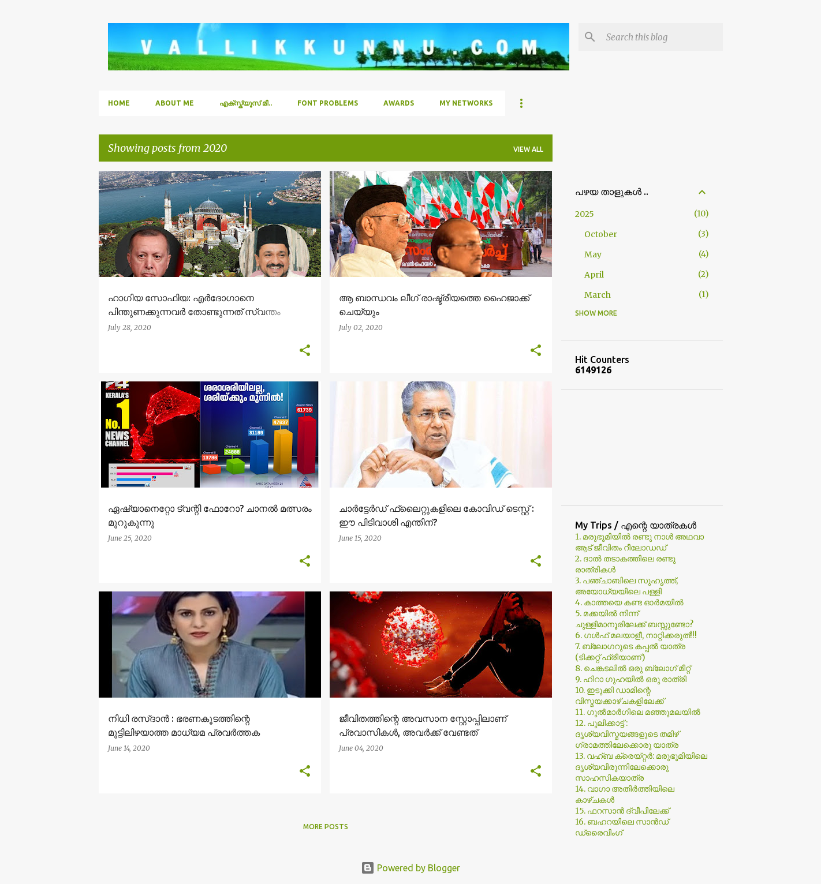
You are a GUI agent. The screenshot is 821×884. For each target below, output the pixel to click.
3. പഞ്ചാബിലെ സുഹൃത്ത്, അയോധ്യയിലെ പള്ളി (626, 586)
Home (119, 103)
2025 (584, 214)
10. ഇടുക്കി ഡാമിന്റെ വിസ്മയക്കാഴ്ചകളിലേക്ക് (619, 695)
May (593, 254)
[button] (305, 351)
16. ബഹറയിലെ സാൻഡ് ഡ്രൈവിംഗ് (622, 827)
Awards (398, 103)
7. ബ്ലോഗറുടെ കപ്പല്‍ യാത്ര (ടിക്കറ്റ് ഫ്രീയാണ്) (630, 651)
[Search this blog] (662, 37)
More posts (325, 826)
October (600, 234)
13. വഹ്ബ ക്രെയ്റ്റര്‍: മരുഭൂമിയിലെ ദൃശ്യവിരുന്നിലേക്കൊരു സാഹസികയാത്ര (641, 767)
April (594, 274)
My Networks (465, 103)
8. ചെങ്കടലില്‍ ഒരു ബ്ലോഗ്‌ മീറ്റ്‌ (633, 668)
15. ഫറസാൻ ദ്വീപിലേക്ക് (622, 811)
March (597, 295)
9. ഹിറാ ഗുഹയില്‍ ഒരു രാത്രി (630, 679)
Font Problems (327, 103)
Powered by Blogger (410, 868)
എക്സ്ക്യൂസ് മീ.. (245, 103)
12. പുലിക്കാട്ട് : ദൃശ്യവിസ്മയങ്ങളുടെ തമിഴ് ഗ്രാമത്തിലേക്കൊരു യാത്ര (627, 734)
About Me (174, 103)
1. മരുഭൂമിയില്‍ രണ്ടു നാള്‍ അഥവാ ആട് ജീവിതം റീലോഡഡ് (639, 542)
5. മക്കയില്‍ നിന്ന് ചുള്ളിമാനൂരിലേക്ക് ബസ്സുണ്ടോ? (634, 619)
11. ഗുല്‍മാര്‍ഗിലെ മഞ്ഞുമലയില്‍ (637, 712)
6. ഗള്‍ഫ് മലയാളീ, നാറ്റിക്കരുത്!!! (636, 635)
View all (528, 149)
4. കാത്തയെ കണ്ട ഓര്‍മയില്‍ (629, 602)
